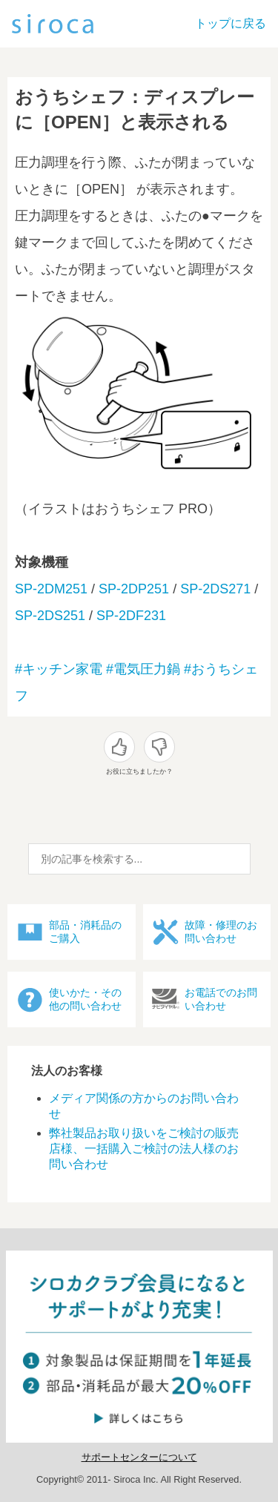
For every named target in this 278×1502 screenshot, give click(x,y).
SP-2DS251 (50, 615)
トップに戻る (230, 23)
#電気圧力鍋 (143, 669)
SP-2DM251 (51, 589)
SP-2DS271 (215, 589)
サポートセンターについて (139, 1457)
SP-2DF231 (131, 615)
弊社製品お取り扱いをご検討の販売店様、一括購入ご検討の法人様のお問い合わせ (144, 1148)
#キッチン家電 (58, 669)
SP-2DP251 (134, 589)
